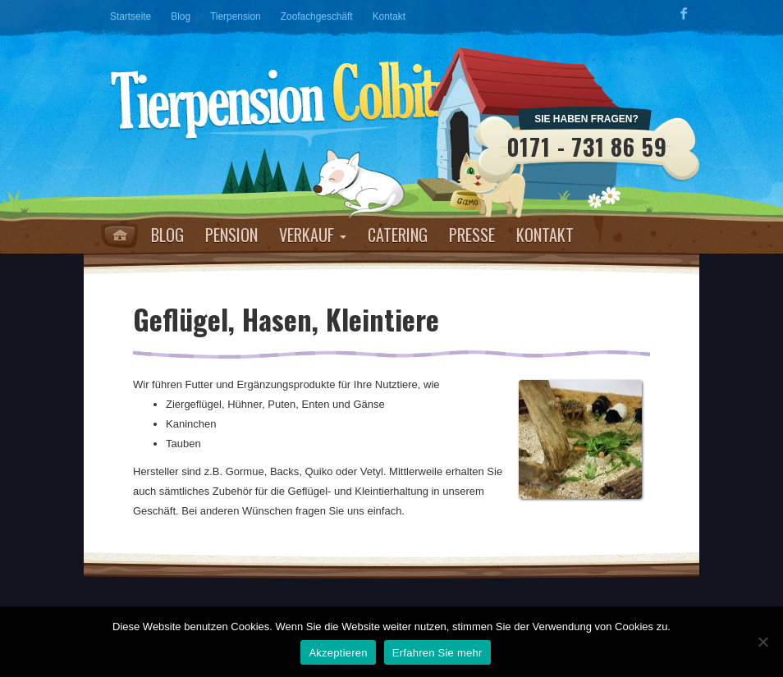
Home (119, 235)
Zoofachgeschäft (317, 16)
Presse (472, 234)
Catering (398, 234)
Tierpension (235, 16)
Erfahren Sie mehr (437, 653)
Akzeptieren (338, 653)
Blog (180, 16)
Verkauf (312, 234)
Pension (231, 234)
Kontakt (389, 16)
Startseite (130, 16)
